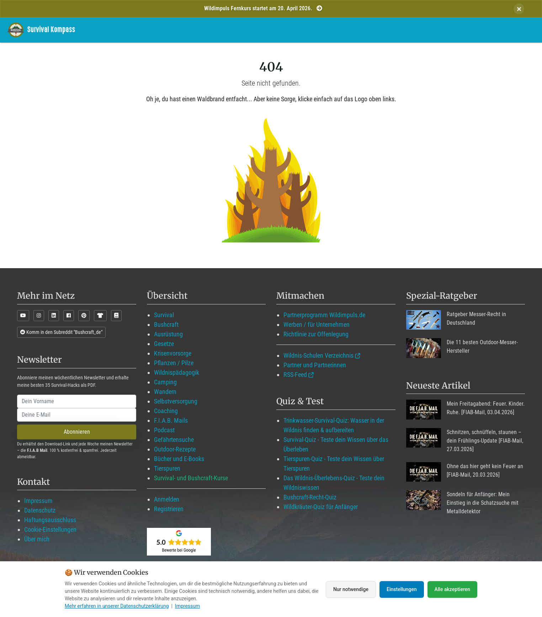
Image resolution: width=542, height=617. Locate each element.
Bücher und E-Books (179, 458)
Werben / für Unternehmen (316, 324)
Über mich (36, 539)
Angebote (423, 29)
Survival (164, 315)
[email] (76, 415)
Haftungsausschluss (50, 520)
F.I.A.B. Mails (171, 420)
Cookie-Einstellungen (50, 529)
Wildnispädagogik (176, 372)
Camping (165, 382)
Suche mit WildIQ (503, 29)
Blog (386, 29)
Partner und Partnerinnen (314, 365)
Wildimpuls (289, 29)
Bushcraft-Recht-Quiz (309, 497)
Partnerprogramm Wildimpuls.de (324, 315)
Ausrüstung (168, 334)
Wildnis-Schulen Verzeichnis (318, 355)
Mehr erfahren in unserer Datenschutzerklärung (117, 606)
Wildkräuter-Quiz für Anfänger (320, 506)
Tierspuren (167, 468)
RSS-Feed (295, 374)
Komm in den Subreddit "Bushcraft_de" (61, 332)
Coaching (166, 411)
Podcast (164, 430)
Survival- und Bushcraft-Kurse (191, 478)
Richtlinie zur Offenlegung (316, 334)
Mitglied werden (341, 29)
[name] (76, 401)
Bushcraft (166, 324)
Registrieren (169, 509)
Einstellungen (402, 589)
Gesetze (164, 343)
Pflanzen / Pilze (173, 363)
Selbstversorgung (175, 401)
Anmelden (166, 499)
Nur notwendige (350, 589)
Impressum (38, 500)
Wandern (165, 391)
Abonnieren (77, 431)
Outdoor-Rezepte (175, 449)
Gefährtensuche (174, 439)
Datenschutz (39, 510)
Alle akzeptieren (452, 589)
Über (456, 29)
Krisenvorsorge (172, 353)
